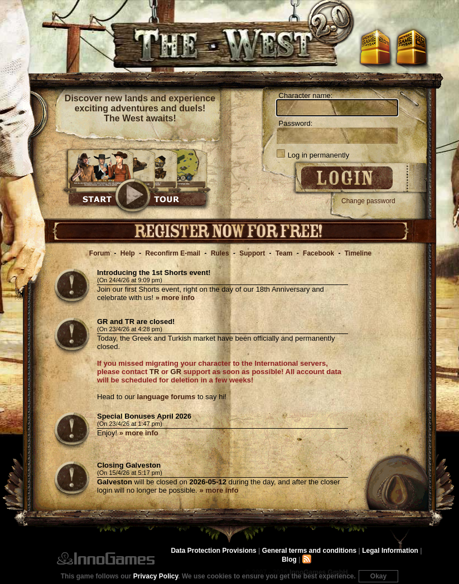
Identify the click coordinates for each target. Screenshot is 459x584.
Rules (220, 253)
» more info (175, 297)
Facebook (318, 253)
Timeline (358, 253)
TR (154, 371)
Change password (368, 201)
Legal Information (390, 550)
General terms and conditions (309, 550)
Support (252, 253)
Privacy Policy (155, 576)
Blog (289, 559)
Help (127, 253)
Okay (378, 576)
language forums (166, 396)
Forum (99, 253)
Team (284, 253)
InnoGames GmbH (105, 558)
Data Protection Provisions (213, 550)
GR (176, 371)
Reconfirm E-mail (173, 253)
